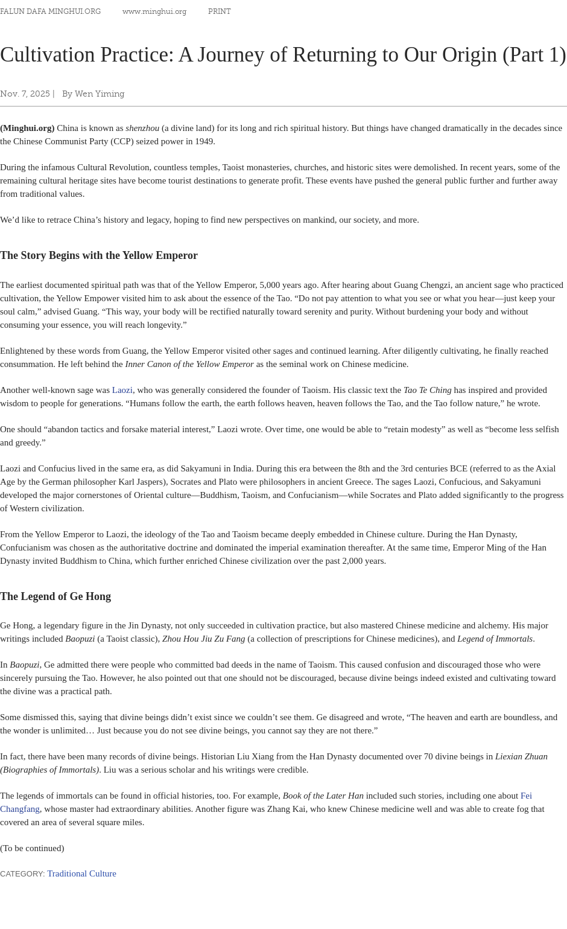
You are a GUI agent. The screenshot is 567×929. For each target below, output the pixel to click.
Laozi (122, 390)
